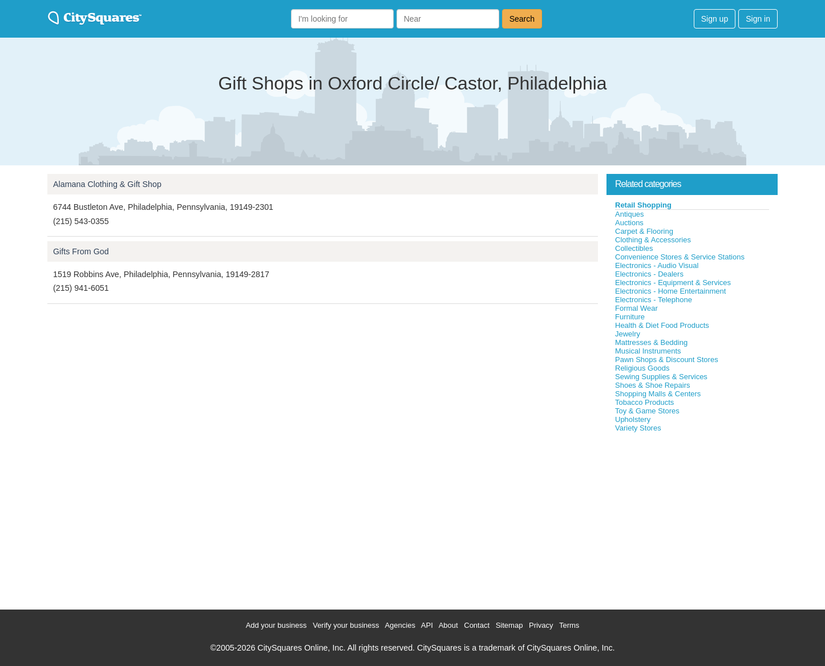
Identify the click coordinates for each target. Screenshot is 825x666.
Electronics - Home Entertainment (670, 291)
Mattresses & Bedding (651, 342)
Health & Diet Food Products (662, 325)
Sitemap (509, 625)
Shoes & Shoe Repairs (652, 385)
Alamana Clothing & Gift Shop (107, 184)
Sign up (714, 18)
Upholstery (632, 419)
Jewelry (627, 334)
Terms (569, 625)
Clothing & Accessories (653, 239)
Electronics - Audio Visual (656, 265)
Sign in (758, 18)
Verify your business (346, 625)
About (448, 625)
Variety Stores (638, 428)
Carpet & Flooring (644, 231)
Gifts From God (81, 251)
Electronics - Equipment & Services (673, 282)
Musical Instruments (648, 351)
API (427, 625)
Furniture (630, 316)
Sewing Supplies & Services (661, 376)
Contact (477, 625)
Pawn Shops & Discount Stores (666, 359)
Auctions (629, 222)
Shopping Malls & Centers (658, 393)
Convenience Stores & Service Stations (680, 257)
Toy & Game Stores (647, 411)
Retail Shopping (643, 205)
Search (522, 18)
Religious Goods (642, 368)
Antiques (629, 214)
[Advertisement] (692, 518)
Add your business (276, 625)
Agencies (400, 625)
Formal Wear (636, 308)
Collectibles (634, 248)
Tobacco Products (644, 402)
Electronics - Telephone (653, 299)
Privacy (541, 625)
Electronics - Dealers (649, 274)
